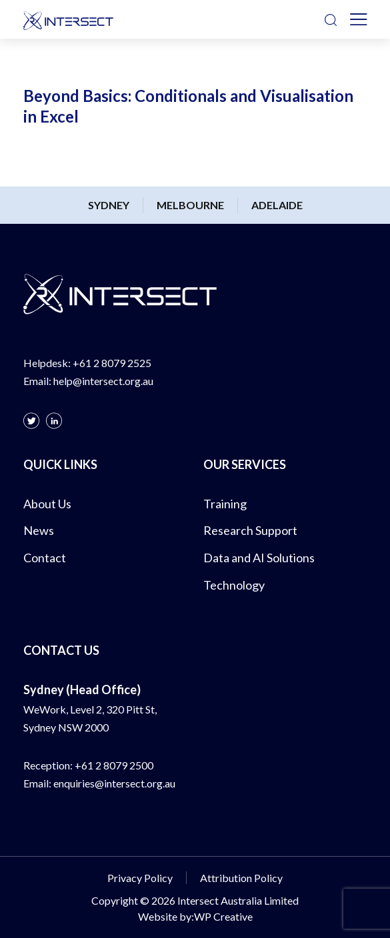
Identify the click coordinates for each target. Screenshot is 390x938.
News (38, 530)
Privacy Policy (140, 877)
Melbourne (190, 205)
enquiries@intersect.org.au (114, 783)
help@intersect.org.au (103, 380)
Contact (44, 557)
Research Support (250, 530)
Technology (234, 585)
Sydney (108, 205)
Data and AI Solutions (259, 557)
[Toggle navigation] (358, 19)
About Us (47, 503)
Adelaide (277, 205)
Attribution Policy (241, 877)
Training (225, 503)
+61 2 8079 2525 (112, 362)
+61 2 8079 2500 (114, 765)
